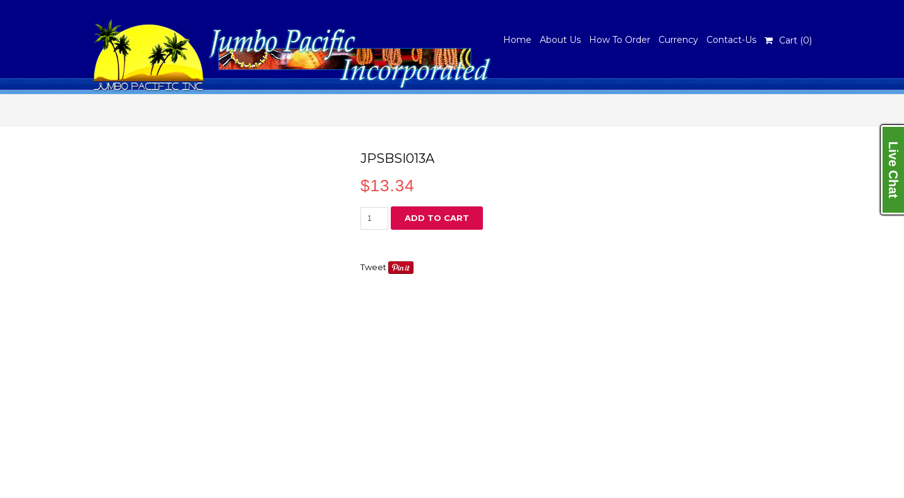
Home (517, 39)
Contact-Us (731, 39)
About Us (560, 39)
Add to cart (437, 218)
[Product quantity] (374, 218)
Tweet (373, 267)
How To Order (619, 39)
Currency (678, 39)
